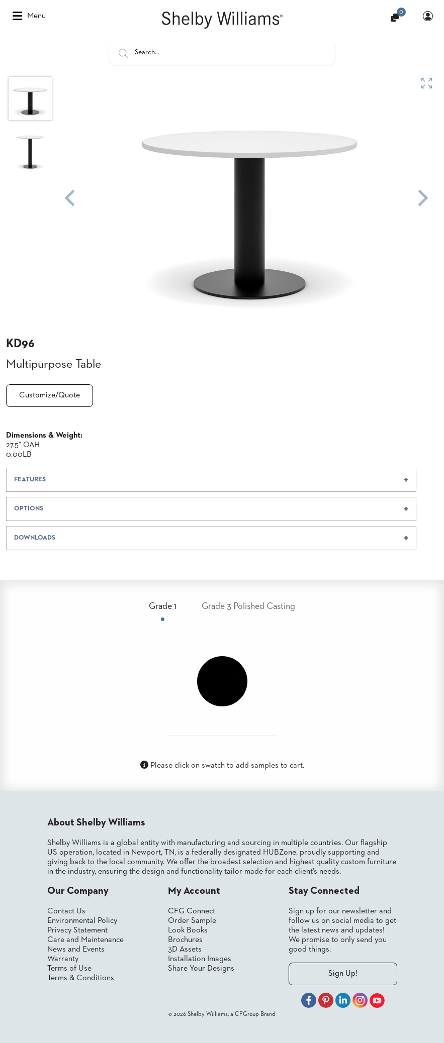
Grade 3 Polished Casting (248, 606)
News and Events (76, 950)
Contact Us (66, 911)
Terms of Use (69, 969)
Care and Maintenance (85, 940)
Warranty (62, 959)
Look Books (188, 930)
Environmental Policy (82, 921)
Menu (29, 16)
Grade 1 (162, 606)
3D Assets (185, 950)
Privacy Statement (77, 930)
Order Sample (192, 921)
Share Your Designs (201, 969)
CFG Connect (191, 911)
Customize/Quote (49, 395)
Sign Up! (343, 974)
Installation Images (199, 959)
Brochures (185, 940)
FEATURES (30, 479)
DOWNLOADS (34, 538)
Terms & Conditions (80, 978)
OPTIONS (28, 508)
